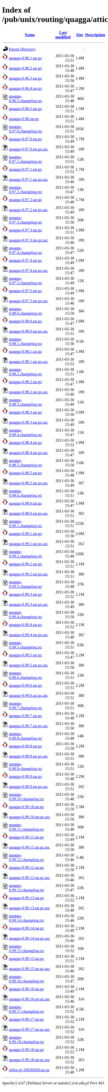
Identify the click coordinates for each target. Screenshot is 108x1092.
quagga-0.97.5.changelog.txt (25, 280)
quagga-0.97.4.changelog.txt (25, 250)
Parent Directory (22, 49)
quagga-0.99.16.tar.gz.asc (29, 999)
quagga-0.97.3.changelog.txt (25, 220)
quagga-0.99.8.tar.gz (25, 746)
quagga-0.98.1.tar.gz (25, 351)
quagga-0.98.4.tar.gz (25, 442)
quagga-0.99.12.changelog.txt (26, 857)
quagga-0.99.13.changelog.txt (26, 887)
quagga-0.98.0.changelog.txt (25, 311)
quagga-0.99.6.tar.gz (25, 685)
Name (30, 35)
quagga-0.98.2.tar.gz (25, 382)
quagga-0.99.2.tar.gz (25, 564)
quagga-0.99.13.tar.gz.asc (29, 908)
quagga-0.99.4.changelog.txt (25, 614)
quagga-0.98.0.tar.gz (25, 321)
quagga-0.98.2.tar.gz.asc (28, 392)
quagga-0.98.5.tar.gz (25, 473)
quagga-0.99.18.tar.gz (26, 1049)
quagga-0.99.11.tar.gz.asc (29, 847)
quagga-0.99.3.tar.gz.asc (28, 604)
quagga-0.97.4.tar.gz (25, 260)
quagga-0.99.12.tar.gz (26, 867)
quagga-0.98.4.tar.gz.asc (28, 453)
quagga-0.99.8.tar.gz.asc (28, 756)
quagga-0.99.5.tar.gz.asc (28, 665)
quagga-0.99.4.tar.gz (25, 625)
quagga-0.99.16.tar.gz (26, 989)
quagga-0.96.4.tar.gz (25, 88)
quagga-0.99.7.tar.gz (25, 716)
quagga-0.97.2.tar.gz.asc (28, 210)
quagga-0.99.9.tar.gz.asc (28, 786)
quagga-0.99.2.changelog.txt (25, 553)
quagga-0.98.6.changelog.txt (25, 493)
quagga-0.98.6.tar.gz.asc (28, 513)
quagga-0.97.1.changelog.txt (25, 159)
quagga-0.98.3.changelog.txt (25, 402)
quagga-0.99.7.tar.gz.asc (28, 726)
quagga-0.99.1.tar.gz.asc (28, 544)
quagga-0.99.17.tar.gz (26, 1019)
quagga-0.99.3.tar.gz (25, 594)
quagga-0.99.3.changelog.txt (25, 584)
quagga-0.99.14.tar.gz (26, 928)
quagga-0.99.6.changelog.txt (25, 675)
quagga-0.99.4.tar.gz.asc (28, 635)
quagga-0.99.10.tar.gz (26, 807)
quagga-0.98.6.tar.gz (25, 503)
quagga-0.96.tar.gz (24, 119)
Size (79, 35)
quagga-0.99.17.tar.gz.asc (29, 1029)
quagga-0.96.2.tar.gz (25, 68)
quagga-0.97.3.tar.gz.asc (28, 240)
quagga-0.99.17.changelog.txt (26, 1009)
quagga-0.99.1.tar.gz (25, 533)
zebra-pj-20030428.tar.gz (29, 1070)
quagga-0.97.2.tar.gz (25, 200)
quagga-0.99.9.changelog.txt (25, 766)
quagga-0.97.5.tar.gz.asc (28, 301)
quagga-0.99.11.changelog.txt (26, 827)
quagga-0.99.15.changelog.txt (26, 948)
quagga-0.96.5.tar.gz (25, 108)
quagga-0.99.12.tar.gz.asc (29, 877)
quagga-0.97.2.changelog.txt (25, 189)
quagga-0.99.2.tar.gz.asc (28, 574)
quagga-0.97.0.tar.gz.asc (28, 149)
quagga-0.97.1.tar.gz (25, 169)
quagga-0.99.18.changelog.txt (26, 1039)
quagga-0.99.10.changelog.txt (26, 796)
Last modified (63, 34)
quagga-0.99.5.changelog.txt (25, 644)
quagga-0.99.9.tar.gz (25, 776)
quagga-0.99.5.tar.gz (25, 655)
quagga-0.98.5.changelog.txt (25, 462)
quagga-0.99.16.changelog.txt (26, 978)
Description (95, 35)
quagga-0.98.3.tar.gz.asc (28, 422)
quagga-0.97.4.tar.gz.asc (28, 270)
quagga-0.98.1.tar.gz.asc (28, 361)
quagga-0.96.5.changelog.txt (25, 98)
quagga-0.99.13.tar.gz (26, 898)
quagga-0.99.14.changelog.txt (26, 918)
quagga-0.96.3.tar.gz (25, 78)
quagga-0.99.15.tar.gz (26, 958)
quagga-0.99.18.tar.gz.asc (29, 1060)
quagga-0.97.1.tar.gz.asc (28, 179)
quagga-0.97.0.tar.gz (25, 139)
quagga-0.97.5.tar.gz (25, 291)
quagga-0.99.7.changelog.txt (25, 705)
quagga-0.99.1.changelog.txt (25, 523)
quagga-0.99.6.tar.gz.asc (28, 695)
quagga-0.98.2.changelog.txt (25, 371)
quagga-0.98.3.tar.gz (25, 412)
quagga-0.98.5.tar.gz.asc (28, 483)
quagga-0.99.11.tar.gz (26, 837)
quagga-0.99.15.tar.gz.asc (29, 969)
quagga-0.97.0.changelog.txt (25, 128)
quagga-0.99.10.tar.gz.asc (29, 817)
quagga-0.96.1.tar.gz (25, 58)
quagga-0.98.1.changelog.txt (25, 341)
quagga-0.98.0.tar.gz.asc (28, 331)
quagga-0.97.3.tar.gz (25, 230)
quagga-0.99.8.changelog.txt (25, 736)
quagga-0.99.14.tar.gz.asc (29, 938)
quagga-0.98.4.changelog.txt (25, 432)
